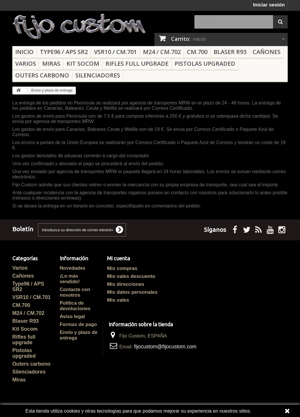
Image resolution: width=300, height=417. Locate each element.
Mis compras (122, 268)
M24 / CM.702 (162, 52)
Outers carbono (42, 75)
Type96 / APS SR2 (64, 52)
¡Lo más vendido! (70, 278)
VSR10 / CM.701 (115, 52)
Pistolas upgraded (205, 63)
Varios (25, 63)
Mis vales (118, 300)
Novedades (73, 268)
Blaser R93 (230, 52)
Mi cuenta (118, 258)
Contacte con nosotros (75, 292)
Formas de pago (78, 324)
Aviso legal (72, 316)
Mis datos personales (132, 292)
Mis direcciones (125, 284)
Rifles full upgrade (136, 63)
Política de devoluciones (75, 305)
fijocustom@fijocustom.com (165, 347)
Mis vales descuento (131, 276)
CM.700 (197, 52)
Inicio (24, 52)
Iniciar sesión (269, 5)
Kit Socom (83, 63)
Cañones (267, 52)
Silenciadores (97, 75)
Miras (51, 63)
